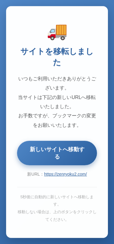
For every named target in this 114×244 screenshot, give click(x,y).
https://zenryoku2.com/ (65, 174)
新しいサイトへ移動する (57, 153)
